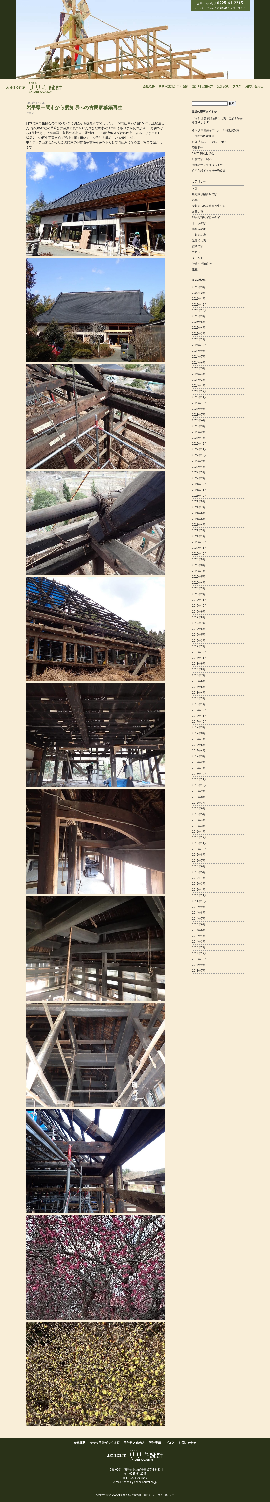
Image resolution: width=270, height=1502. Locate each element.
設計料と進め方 (202, 86)
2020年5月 (198, 576)
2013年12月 (199, 953)
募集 (195, 200)
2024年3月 (198, 379)
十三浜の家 (199, 223)
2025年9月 (198, 316)
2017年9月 (198, 727)
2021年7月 (198, 507)
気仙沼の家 (199, 240)
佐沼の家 (197, 246)
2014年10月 (199, 901)
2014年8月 (198, 912)
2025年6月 (198, 321)
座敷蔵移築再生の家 (204, 194)
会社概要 (149, 86)
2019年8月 (198, 617)
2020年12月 (199, 542)
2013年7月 (198, 970)
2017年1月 (198, 768)
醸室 (195, 269)
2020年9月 (198, 559)
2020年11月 (199, 547)
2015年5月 (198, 872)
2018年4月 (198, 692)
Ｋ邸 (195, 188)
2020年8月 (198, 565)
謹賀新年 (197, 147)
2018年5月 (198, 686)
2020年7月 (198, 571)
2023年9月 (198, 408)
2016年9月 (198, 791)
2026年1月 (198, 298)
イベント (197, 258)
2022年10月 (199, 455)
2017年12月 (199, 710)
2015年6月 (198, 866)
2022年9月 (198, 461)
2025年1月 (198, 339)
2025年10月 (199, 310)
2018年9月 (198, 663)
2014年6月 (198, 924)
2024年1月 (198, 385)
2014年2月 (198, 947)
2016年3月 (198, 825)
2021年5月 (198, 519)
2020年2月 (198, 594)
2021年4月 (198, 524)
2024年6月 (198, 362)
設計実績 (223, 86)
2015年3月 (198, 883)
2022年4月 (198, 466)
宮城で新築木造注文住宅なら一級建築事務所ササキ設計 (34, 87)
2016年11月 (199, 779)
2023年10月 (199, 403)
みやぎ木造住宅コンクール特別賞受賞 (215, 130)
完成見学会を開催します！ (208, 164)
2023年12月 (199, 391)
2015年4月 (198, 877)
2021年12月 (199, 484)
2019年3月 (198, 640)
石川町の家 (199, 234)
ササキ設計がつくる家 (173, 86)
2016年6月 (198, 808)
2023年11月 (199, 397)
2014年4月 (198, 935)
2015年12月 (199, 837)
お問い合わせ (254, 86)
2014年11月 (199, 895)
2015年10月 (199, 849)
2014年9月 (198, 906)
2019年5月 (198, 634)
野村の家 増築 (202, 159)
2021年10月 (199, 495)
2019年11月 (199, 599)
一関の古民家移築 (203, 136)
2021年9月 (198, 501)
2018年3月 (198, 698)
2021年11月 (199, 490)
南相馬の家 (199, 229)
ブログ (236, 86)
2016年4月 (198, 820)
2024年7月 (198, 356)
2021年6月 (198, 513)
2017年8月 (198, 733)
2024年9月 (198, 350)
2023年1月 (198, 437)
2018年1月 (198, 704)
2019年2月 (198, 646)
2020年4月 (198, 582)
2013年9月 (198, 964)
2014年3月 (198, 941)
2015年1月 (198, 889)
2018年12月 (199, 652)
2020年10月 (199, 553)
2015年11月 (199, 843)
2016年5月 (198, 814)
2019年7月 (198, 623)
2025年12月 (199, 304)
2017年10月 (199, 721)
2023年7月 (198, 414)
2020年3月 (198, 588)
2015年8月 (198, 854)
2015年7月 (198, 860)
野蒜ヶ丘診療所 (202, 263)
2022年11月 (199, 449)
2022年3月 (198, 472)
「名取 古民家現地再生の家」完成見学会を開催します (217, 120)
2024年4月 (198, 374)
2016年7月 (198, 802)
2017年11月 (199, 715)
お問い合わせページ (228, 8)
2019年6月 (198, 628)
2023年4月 (198, 420)
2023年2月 (198, 432)
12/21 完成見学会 (203, 153)
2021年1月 (198, 536)
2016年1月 (198, 831)
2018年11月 (199, 657)
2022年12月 (199, 443)
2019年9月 (198, 611)
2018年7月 (198, 675)
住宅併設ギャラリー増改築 (208, 170)
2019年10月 (199, 605)
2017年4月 (198, 750)
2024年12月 (199, 345)
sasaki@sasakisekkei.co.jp (140, 1482)
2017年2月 (198, 762)
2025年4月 (198, 327)
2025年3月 (198, 333)
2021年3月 (198, 530)
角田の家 (197, 211)
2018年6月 (198, 681)
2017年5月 (198, 744)
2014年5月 (198, 930)
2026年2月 (198, 292)
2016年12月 (199, 773)
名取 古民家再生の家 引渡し (210, 141)
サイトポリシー (166, 1494)
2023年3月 (198, 426)
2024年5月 (198, 368)
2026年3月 (198, 287)
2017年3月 (198, 756)
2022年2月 (198, 478)
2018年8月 (198, 669)
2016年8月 (198, 797)
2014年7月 (198, 918)
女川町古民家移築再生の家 (208, 205)
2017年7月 (198, 739)
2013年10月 (199, 959)
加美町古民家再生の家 (206, 217)
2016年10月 (199, 785)
